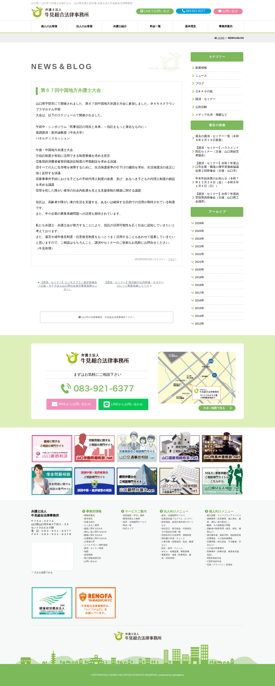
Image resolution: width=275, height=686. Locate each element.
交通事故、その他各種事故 (219, 538)
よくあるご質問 (91, 525)
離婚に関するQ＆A (93, 535)
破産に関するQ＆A (93, 528)
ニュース (201, 75)
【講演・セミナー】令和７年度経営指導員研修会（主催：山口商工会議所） (217, 197)
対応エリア (128, 528)
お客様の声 (89, 541)
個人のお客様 (49, 26)
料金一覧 (155, 26)
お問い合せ (228, 11)
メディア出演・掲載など (211, 114)
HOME (219, 38)
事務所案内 (225, 26)
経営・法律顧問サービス (134, 522)
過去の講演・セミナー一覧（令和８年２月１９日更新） (217, 138)
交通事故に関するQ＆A (95, 538)
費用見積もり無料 (131, 518)
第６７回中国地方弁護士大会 (71, 90)
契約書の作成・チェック (173, 538)
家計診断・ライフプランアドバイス (224, 515)
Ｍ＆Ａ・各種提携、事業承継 (175, 551)
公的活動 (201, 107)
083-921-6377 (193, 11)
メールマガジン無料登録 (96, 545)
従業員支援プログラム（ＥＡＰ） (177, 518)
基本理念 (190, 26)
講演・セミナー (205, 99)
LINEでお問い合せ (154, 11)
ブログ (171, 259)
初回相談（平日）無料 (133, 515)
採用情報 (88, 555)
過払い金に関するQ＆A (95, 532)
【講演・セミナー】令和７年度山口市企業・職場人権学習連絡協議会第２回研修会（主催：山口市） (217, 166)
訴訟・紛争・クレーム (172, 548)
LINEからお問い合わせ (123, 404)
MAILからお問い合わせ (71, 404)
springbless (178, 675)
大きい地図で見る (214, 408)
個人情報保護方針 (92, 558)
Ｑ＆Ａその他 (204, 91)
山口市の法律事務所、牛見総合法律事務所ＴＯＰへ (107, 317)
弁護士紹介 (120, 26)
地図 (86, 551)
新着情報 (201, 67)
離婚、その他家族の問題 (218, 525)
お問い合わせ (90, 561)
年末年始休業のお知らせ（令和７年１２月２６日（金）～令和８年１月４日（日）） (217, 182)
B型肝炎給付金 (214, 558)
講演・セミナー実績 (93, 548)
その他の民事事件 (215, 548)
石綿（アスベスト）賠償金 (219, 564)
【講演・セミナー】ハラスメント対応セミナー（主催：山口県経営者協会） (217, 151)
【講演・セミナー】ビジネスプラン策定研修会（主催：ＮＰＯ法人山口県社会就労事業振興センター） (67, 286)
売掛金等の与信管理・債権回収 (176, 535)
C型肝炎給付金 (214, 561)
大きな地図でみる (43, 572)
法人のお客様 (84, 26)
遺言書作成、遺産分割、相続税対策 (224, 535)
